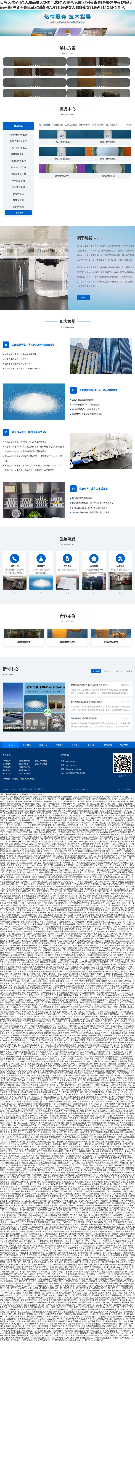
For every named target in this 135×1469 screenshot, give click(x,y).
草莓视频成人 (106, 979)
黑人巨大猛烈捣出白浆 (61, 1180)
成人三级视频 (92, 967)
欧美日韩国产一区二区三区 (114, 1076)
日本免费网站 (11, 1459)
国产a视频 (68, 1199)
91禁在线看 (43, 1395)
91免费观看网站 (77, 1442)
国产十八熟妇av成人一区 (100, 1102)
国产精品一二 (26, 1008)
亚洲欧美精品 (94, 1194)
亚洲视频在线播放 (80, 1045)
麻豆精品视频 (119, 1294)
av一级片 (56, 1213)
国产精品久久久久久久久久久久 (62, 1008)
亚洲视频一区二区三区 (85, 958)
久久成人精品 (52, 1343)
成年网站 (21, 1414)
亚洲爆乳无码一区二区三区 (95, 1031)
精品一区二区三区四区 (87, 1419)
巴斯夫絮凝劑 (24, 887)
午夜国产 (61, 1445)
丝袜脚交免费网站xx (126, 998)
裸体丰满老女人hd (104, 1083)
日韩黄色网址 (12, 1104)
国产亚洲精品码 (40, 1060)
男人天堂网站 (20, 1440)
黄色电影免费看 (47, 1133)
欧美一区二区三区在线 (10, 1362)
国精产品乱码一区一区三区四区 (121, 963)
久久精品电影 (69, 1149)
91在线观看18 (100, 996)
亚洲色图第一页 (101, 1197)
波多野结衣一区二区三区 (13, 1142)
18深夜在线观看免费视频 (122, 1083)
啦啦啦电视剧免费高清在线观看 (13, 1454)
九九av (33, 1140)
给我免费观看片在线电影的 (116, 1230)
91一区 (84, 1466)
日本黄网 (95, 1272)
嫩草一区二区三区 (59, 1433)
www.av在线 (79, 1043)
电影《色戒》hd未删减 (46, 1100)
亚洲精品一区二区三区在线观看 (18, 1090)
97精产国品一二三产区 (62, 1045)
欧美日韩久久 (14, 1218)
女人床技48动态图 (77, 1090)
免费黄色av (52, 960)
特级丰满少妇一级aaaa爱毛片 (38, 998)
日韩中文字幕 (76, 1282)
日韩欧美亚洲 (122, 1388)
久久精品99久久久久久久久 (100, 1074)
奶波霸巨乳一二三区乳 (80, 1315)
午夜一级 (131, 1211)
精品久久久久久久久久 (12, 1431)
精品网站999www (108, 1341)
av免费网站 (59, 967)
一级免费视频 (49, 979)
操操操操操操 (50, 1256)
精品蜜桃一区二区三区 (115, 1026)
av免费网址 (43, 1381)
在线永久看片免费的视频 (103, 1003)
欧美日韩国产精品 (21, 1123)
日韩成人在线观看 (44, 1045)
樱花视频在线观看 (86, 1097)
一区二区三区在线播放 (39, 1409)
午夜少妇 (60, 1067)
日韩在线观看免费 (127, 1360)
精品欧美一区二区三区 (111, 1130)
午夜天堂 (86, 1029)
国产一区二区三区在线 (98, 982)
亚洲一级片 (105, 1194)
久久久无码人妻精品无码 (107, 998)
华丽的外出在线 (121, 1086)
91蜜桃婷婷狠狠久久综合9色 (86, 1369)
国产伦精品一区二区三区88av (19, 1438)
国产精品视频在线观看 (16, 1237)
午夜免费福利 (114, 967)
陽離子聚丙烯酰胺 (41, 883)
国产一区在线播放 (33, 1298)
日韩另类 (107, 1100)
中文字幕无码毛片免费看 (22, 993)
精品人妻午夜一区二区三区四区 (35, 1421)
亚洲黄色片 (15, 1161)
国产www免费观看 (12, 1164)
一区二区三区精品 (101, 1173)
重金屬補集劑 (8, 895)
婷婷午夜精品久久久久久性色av (94, 1164)
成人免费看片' (9, 991)
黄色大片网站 (6, 1298)
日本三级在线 (49, 1428)
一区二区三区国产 (48, 1107)
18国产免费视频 (32, 1114)
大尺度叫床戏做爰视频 (118, 1197)
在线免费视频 (55, 1135)
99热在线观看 (127, 1348)
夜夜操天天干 (6, 1315)
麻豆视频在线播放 (112, 1109)
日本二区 (70, 1069)
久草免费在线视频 (49, 1069)
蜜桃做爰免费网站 (20, 1220)
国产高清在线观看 (69, 963)
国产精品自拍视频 (117, 958)
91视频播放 (68, 1440)
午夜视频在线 (81, 1038)
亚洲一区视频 (25, 1265)
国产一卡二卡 (43, 1029)
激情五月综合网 (113, 989)
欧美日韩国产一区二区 (101, 965)
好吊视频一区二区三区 (125, 1341)
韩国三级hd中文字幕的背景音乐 (40, 1369)
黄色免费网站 (86, 1251)
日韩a (17, 1005)
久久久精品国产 (51, 1279)
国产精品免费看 (36, 1123)
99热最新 (53, 1449)
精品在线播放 (106, 1464)
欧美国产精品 (6, 1000)
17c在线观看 (32, 1029)
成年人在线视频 (111, 1138)
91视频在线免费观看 (34, 1012)
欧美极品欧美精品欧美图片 (81, 1057)
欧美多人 (83, 1078)
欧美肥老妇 (72, 1253)
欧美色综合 (19, 1428)
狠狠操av (78, 1062)
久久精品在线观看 (78, 1166)
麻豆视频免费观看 (20, 1130)
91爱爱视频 (51, 1010)
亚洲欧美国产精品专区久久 (68, 970)
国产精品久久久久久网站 (17, 1017)
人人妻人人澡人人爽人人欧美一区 (38, 1244)
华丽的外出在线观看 (11, 1048)
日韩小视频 (59, 1060)
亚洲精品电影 (85, 1265)
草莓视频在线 (123, 1090)
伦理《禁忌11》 (60, 1031)
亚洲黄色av (87, 1336)
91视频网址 (124, 1428)
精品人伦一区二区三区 (46, 1225)
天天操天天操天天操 (17, 963)
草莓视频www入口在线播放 (23, 1331)
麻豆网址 (24, 1353)
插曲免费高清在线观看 (100, 1062)
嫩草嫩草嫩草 (128, 1069)
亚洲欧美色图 (25, 1346)
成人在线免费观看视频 (53, 937)
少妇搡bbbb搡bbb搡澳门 (121, 1100)
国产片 (86, 1357)
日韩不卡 (70, 1107)
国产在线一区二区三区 (95, 1185)
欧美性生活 (67, 1208)
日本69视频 (97, 1081)
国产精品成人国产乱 (17, 998)
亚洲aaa (17, 958)
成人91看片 (5, 1071)
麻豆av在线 (126, 1005)
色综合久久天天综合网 (66, 1268)
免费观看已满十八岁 (67, 958)
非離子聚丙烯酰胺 (25, 899)
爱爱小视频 (60, 979)
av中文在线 (128, 1279)
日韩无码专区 (73, 1329)
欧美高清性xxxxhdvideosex (114, 1000)
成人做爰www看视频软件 (43, 1383)
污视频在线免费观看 (81, 1010)
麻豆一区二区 (30, 1034)
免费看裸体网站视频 (77, 1239)
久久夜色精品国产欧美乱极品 (39, 1187)
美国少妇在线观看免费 (89, 1426)
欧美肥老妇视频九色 (8, 1372)
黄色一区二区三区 (96, 1230)
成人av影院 (84, 1121)
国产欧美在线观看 (48, 1119)
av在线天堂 (49, 1461)
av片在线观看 (18, 1019)
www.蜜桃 (66, 1116)
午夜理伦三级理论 (57, 1452)
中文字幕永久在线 (35, 979)
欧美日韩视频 (109, 1305)
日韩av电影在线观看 (64, 1294)
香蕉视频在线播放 (50, 1086)
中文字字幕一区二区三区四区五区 (107, 953)
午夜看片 (123, 982)
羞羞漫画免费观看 (56, 1395)
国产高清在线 (16, 1466)
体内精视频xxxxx (28, 1128)
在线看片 (77, 1294)
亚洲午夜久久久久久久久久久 (40, 1178)
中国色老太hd (113, 1128)
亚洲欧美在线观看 (25, 1083)
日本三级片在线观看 (54, 1305)
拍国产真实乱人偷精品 (52, 1149)
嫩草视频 (128, 1145)
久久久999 (43, 1074)
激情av (96, 1190)
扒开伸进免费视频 (102, 1015)
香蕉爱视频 (103, 1180)
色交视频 (10, 1296)
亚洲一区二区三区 (81, 1005)
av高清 (129, 1291)
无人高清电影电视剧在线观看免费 (39, 1019)
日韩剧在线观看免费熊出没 (83, 1048)
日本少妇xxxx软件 (21, 1343)
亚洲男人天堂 (82, 1268)
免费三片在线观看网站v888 (115, 1308)
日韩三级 (96, 1256)
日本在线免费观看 (110, 974)
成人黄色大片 (51, 1379)
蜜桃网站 (34, 1334)
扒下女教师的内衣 (46, 1275)
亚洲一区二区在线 (77, 1327)
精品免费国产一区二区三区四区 (106, 993)
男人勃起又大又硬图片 (96, 1178)
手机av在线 (102, 1237)
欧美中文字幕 (64, 1057)
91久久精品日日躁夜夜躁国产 (62, 1012)
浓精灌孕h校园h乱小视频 (105, 1159)
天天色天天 (127, 1284)
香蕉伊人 (14, 1223)
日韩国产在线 (75, 1088)
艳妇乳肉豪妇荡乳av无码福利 (100, 1298)
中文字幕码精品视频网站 (83, 977)
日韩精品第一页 (35, 1220)
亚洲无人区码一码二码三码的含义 (103, 1303)
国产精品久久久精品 (66, 1298)
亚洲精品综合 (37, 1052)
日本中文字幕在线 (93, 1090)
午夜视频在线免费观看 (66, 1119)
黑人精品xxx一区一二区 (107, 1135)
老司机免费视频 (52, 1317)
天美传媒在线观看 (95, 1038)
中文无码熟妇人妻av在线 (100, 1005)
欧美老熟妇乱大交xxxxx (97, 1239)
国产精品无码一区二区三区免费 (20, 989)
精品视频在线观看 (108, 1045)
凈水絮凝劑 (7, 887)
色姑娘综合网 (63, 1454)
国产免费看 (48, 1005)
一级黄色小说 (88, 1064)
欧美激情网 (100, 1312)
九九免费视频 (85, 1133)
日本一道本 (37, 1447)
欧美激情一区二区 (78, 1152)
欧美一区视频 (94, 1045)
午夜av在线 (33, 1242)
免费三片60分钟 (80, 1201)
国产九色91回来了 (19, 1357)
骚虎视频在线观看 (64, 1230)
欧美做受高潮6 (44, 1296)
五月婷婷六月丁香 (121, 1161)
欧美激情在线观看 (39, 1038)
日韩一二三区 (38, 1000)
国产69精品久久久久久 (34, 1156)
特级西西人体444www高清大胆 (118, 1227)
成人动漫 (99, 1374)
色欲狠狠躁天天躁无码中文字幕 (96, 1322)
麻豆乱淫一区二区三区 (64, 1041)
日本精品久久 (113, 1296)
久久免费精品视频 (20, 1315)
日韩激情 (84, 1353)
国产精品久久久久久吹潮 (102, 1145)
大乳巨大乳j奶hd (117, 1277)
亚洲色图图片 (71, 1067)
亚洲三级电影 (53, 1173)
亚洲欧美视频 (36, 1071)
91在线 (109, 1419)
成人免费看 (123, 1114)
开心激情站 (83, 1126)
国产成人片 (112, 1239)
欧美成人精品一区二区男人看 (26, 986)
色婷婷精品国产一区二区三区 (56, 1090)
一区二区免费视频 (62, 986)
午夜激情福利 (73, 1133)
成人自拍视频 (6, 1019)
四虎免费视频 (96, 1192)
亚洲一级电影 (30, 1225)
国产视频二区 (39, 1305)
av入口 (104, 1128)
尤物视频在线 (20, 1062)
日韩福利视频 (28, 977)
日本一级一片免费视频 (19, 1071)
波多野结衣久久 (6, 1393)
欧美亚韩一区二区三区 (69, 1251)
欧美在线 (119, 1343)
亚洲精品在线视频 (35, 1190)
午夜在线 (75, 1145)
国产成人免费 (98, 1088)
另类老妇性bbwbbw (27, 1081)
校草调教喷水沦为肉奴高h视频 (33, 1015)
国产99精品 (59, 1393)
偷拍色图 (115, 1182)
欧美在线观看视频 (51, 1043)
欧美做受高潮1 (7, 1343)
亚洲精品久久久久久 (123, 1338)
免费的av (99, 1034)
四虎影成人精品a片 (47, 1145)
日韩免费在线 (19, 1298)
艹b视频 (111, 1041)
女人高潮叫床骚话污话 (114, 1012)
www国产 (113, 1390)
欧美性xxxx (116, 1074)
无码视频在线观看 (106, 1086)
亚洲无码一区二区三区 (104, 1104)
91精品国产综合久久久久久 (47, 1291)
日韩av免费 (29, 1428)
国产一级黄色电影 (64, 1263)
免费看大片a (53, 1435)
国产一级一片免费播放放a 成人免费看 (20, 1100)
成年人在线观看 (26, 1055)
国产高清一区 (104, 1019)
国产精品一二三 (11, 1346)
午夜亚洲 (106, 1067)
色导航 (119, 1204)
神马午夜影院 (85, 1227)
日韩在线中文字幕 (12, 1128)
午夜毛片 (20, 1348)
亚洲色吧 (48, 1190)
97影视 (8, 1331)
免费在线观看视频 (82, 1457)
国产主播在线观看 (37, 1230)
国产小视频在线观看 (81, 1071)
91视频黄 (88, 1003)
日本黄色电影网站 (36, 1353)
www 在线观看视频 (38, 1036)
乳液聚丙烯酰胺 (25, 891)
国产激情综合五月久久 (36, 1102)
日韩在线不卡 (12, 1294)
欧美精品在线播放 (32, 1171)
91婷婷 (18, 1447)
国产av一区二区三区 (8, 1414)
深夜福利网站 (64, 1095)
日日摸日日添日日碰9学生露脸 (85, 1263)
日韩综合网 (44, 1211)
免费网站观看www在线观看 (110, 1372)
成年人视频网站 (110, 1081)
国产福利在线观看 (7, 1211)
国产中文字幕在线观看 (82, 1208)
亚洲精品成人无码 (71, 1121)
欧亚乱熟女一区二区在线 (52, 982)
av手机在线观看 (11, 1043)
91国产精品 (34, 1336)
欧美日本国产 (22, 1242)
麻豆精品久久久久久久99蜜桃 (115, 1052)
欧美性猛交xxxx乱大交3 (49, 1334)
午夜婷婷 (48, 1123)
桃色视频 (19, 1034)
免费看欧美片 (72, 1246)
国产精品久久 (97, 1052)
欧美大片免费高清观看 (24, 1272)
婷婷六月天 (113, 982)
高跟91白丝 (123, 1060)
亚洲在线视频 (127, 1017)
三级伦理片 (27, 1050)
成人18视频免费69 (47, 986)
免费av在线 (127, 1204)
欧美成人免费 (38, 1090)
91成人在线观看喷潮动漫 (48, 1405)
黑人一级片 (24, 1192)
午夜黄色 (125, 1367)
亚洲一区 (90, 996)
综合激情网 (92, 1078)
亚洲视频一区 (79, 1142)
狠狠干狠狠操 (78, 1114)
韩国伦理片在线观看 (12, 1022)
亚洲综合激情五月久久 (39, 1364)
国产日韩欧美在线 (30, 1109)
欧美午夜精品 (104, 1140)
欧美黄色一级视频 (49, 1298)
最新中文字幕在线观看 (69, 1265)
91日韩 (114, 1440)
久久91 (88, 1327)
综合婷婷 (105, 1327)
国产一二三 (44, 1449)
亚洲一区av (55, 1348)
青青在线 (32, 1294)
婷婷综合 (13, 1086)
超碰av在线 (114, 1126)
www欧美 (87, 1062)
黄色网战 (38, 982)
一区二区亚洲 (6, 1251)
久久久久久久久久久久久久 (112, 1256)
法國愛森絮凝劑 (25, 883)
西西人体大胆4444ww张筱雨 (50, 974)
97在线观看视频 (38, 1346)
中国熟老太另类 (95, 1447)
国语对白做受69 (121, 1147)
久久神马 (38, 1197)
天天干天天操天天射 (113, 1284)
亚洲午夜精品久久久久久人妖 (80, 993)
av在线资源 (59, 1232)
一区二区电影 (120, 1355)
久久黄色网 (123, 1138)
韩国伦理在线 (101, 1041)
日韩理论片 (41, 1286)
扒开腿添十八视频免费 (124, 1071)
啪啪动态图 (65, 1315)
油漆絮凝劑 (7, 891)
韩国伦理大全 (99, 1253)
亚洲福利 (36, 1133)
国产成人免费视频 (110, 1457)
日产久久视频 (88, 1282)
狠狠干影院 (33, 1239)
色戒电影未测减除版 (108, 1190)
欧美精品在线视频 (99, 1249)
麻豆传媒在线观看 (103, 1093)
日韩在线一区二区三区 (41, 965)
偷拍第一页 (51, 1230)
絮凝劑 (15, 905)
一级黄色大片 (67, 1348)
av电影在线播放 (87, 1147)
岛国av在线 (129, 1277)
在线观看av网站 (80, 1194)
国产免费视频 (94, 1421)
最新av (46, 1012)
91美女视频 (77, 998)
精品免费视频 (49, 1052)
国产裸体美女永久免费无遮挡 (96, 1324)
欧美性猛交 (87, 1168)
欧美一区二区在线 (44, 1034)
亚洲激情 (9, 1123)
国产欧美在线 (127, 1055)
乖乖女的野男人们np (107, 1204)
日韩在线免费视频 (74, 1064)
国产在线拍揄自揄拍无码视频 (31, 1159)
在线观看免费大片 (41, 993)
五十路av (7, 1449)
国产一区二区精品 (108, 1029)
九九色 (93, 1121)
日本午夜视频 (26, 1350)
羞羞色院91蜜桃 (105, 1268)
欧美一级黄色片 (50, 1095)
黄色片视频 (10, 1012)
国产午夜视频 (73, 1086)
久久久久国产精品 (125, 1135)
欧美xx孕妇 (56, 1216)
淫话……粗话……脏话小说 (27, 1263)
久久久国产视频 (59, 1244)
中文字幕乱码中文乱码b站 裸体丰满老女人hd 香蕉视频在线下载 (65, 1249)
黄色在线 (78, 974)
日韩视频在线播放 (20, 1178)
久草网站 (4, 1260)
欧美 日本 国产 (57, 1277)
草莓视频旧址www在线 (96, 1364)
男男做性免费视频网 (41, 1050)
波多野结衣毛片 (79, 1234)
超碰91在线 (103, 967)
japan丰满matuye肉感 (30, 1088)
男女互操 (32, 1017)
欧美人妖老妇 (6, 1279)
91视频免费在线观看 (68, 1206)
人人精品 (50, 1036)
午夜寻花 (99, 1305)
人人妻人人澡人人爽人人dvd (61, 1201)
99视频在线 (24, 1308)
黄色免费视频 (102, 960)
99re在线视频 (123, 1324)
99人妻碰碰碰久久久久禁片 (34, 1402)
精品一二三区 (66, 1123)
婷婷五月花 (77, 1192)
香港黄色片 (89, 1015)
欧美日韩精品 (47, 1407)
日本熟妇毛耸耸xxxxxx (57, 1083)
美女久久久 (93, 1008)
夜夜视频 (59, 1121)
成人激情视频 (125, 993)
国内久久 (114, 1060)
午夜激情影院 (41, 1246)
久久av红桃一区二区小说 (30, 984)
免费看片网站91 (33, 1119)
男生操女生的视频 (36, 1175)
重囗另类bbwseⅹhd (20, 1360)
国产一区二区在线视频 (67, 1156)
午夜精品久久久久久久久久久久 (34, 1173)
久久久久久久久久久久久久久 (51, 1237)
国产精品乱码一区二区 (61, 965)
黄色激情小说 (81, 1149)
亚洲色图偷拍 (73, 1244)
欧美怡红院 (8, 1114)
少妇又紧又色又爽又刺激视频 (64, 984)
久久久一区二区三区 (101, 1156)
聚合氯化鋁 (7, 899)
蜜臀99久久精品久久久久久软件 (57, 1159)
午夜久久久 (118, 1459)
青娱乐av (122, 1024)
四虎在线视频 (35, 1069)
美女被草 (115, 1360)
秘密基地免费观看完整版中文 (102, 1343)
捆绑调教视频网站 (63, 1145)
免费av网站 (26, 1048)
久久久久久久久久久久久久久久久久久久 (101, 1114)
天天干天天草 (24, 1232)
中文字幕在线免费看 (60, 1034)
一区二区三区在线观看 (28, 967)
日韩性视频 (13, 1069)
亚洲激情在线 (92, 1142)
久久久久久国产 (48, 1227)
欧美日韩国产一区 (51, 1331)
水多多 (99, 1050)
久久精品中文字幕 (102, 1055)
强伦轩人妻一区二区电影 (63, 1017)
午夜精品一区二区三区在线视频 (115, 970)
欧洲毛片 (16, 1286)
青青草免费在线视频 (47, 1263)
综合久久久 (33, 1315)
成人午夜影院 (85, 1388)
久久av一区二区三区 (45, 991)
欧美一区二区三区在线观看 (14, 1154)
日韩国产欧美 (78, 1128)
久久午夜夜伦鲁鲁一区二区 (14, 1029)
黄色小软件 (118, 1145)
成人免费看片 (112, 1461)
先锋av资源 (73, 1097)
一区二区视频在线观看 (51, 963)
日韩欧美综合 (110, 1376)
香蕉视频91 (53, 1038)
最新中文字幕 (122, 1159)
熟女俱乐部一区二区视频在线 (59, 1048)
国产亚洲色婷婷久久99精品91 (75, 1320)
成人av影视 (27, 1383)
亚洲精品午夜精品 (60, 1138)
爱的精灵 (128, 1107)
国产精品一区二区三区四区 (99, 1201)
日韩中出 (86, 1192)
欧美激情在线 (96, 1010)
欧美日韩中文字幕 (43, 1442)
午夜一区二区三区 (7, 960)
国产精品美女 (54, 1128)
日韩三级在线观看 (97, 1329)
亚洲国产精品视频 (115, 1237)
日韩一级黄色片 (122, 1433)
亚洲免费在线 (61, 1428)
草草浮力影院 (41, 1322)
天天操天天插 (94, 1182)
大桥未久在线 (21, 991)
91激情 (54, 970)
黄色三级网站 (94, 1341)
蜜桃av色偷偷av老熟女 (71, 1466)
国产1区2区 (112, 1142)
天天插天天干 (86, 1145)
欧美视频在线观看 (47, 1024)
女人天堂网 (8, 1050)
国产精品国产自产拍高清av (89, 1154)
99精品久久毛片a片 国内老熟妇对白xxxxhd (78, 1135)
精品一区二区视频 (127, 1296)
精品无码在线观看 (89, 1161)
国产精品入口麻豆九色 (37, 1130)
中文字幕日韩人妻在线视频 (66, 1024)
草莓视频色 (78, 1199)
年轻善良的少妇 (6, 1244)
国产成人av (123, 1156)
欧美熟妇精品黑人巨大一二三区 (73, 1178)
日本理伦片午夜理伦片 (9, 1057)
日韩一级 (30, 1223)
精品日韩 (67, 1192)
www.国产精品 (23, 1270)
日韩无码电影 (6, 965)
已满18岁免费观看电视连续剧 (75, 1447)
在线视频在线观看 (124, 1095)
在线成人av (73, 1154)
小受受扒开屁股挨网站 (18, 1256)
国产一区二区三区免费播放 (26, 1180)
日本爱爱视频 (44, 1289)
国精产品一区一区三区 (66, 1225)
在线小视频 (51, 1268)
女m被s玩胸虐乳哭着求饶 (45, 1272)
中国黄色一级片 (6, 986)
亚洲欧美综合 (54, 1251)
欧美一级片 (46, 984)
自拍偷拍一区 (105, 1223)
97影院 (130, 1320)
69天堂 (24, 1234)
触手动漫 (124, 1393)
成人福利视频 (23, 1230)
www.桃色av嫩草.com (63, 1275)
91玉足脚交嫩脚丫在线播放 (36, 1067)
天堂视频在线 (27, 1457)
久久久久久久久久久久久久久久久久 (97, 1216)
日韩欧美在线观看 (92, 1128)
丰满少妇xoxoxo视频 (107, 1008)
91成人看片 (53, 1381)
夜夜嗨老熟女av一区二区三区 (35, 1182)
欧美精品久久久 (117, 1140)
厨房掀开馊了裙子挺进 (79, 972)
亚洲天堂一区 (64, 1026)
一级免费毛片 (110, 1095)
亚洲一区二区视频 (7, 1074)
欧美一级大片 (20, 1381)
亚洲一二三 (20, 1012)
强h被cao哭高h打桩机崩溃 (38, 972)
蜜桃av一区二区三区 (115, 1364)
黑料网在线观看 (105, 1043)
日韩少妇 (62, 1086)
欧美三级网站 (96, 1457)
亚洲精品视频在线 (80, 1123)
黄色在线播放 (76, 1357)
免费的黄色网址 (19, 1119)
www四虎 (55, 1372)
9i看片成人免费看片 (11, 1173)
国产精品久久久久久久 (22, 1000)
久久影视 (22, 1223)
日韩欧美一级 (81, 1008)
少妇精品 (122, 974)
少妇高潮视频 (98, 1168)
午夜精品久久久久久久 (77, 1374)
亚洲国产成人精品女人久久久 (26, 1393)
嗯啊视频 (66, 1216)
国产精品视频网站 (32, 1227)
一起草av (11, 1348)
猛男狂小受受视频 (110, 1010)
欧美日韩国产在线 (78, 1364)
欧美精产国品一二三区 (96, 1461)
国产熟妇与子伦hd (110, 1447)
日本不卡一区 (121, 1305)
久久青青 (96, 1388)
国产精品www (116, 1078)
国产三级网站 (72, 979)
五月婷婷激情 (23, 1076)
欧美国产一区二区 (20, 1041)
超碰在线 (65, 1438)
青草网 (13, 1310)
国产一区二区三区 (42, 1223)
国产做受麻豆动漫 (121, 1213)
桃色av (11, 1024)
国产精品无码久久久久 (101, 1251)
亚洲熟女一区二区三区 (44, 977)
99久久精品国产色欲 (19, 1064)
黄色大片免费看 (66, 1043)
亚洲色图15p (123, 1190)
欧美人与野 (75, 1026)
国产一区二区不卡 (81, 1433)
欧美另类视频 (11, 1052)
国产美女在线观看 (44, 1140)
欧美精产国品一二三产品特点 (107, 1097)
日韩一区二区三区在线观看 (27, 1211)
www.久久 (68, 1187)
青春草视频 (69, 1369)
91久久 (67, 1060)
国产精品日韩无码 (37, 1343)
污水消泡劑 (7, 883)
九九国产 (88, 1187)
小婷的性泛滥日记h (79, 1402)
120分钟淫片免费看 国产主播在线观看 (60, 1081)
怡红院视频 (53, 1064)
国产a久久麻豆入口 (121, 1260)
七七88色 (32, 991)
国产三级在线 (101, 1244)
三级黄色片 (128, 1064)
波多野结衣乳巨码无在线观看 (82, 1034)
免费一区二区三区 (98, 1242)
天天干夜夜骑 (71, 1093)
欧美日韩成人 (104, 1078)
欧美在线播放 (55, 1164)
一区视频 (52, 1067)
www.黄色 (88, 1130)
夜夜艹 (32, 1192)
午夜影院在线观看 (16, 1026)
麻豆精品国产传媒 (113, 1057)
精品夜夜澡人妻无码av (37, 1064)
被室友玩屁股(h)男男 (26, 1442)
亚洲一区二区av (11, 1232)
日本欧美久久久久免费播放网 (73, 1213)
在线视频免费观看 (64, 1010)
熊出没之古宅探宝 (88, 1036)
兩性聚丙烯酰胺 (25, 895)
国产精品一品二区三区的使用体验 (48, 989)
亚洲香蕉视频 (102, 1112)
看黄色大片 (117, 979)
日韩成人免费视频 (50, 1071)
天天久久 (101, 1419)
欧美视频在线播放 (34, 1213)
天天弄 (56, 1178)
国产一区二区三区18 (27, 1194)
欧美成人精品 (18, 1275)
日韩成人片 (81, 1431)
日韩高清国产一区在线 (74, 1171)
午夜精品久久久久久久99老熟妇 (33, 1010)
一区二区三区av (89, 998)
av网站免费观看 (124, 1409)
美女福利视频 (118, 1275)
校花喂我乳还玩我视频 (92, 1286)
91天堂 (117, 1003)
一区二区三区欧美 (42, 1277)
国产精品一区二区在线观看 (32, 1204)
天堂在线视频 (22, 960)
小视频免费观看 (126, 1182)
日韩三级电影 (79, 1275)
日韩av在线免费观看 (60, 1341)
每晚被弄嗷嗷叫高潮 (48, 1088)
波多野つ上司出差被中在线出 (112, 1310)
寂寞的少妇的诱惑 (52, 1175)
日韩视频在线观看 (32, 1121)
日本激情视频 (11, 1208)
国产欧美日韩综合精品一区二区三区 (35, 1216)
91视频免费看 (119, 1291)
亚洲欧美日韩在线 (44, 1017)
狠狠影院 (55, 1282)
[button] (68, 97)
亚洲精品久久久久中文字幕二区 (87, 1017)
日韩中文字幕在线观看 (73, 1003)
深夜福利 (91, 1374)
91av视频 (53, 948)
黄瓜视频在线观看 (85, 1253)
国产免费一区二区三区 (31, 1107)
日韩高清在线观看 (46, 967)
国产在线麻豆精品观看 (93, 986)
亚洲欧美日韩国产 (54, 1102)
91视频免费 (64, 1435)
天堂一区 (15, 984)
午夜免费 (67, 998)
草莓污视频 (68, 1270)
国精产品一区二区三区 (57, 1182)
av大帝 (71, 1272)
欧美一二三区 (39, 1055)
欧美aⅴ (12, 1190)
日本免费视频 (118, 1225)
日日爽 (127, 1275)
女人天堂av (76, 1289)
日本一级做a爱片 (114, 1031)
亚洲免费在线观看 (102, 1064)
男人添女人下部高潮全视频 (95, 1296)
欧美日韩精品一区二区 (84, 1069)
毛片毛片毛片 (65, 1173)
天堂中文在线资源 (16, 1277)
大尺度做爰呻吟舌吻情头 (20, 1133)
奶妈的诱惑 (78, 1348)
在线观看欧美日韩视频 (63, 991)
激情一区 (62, 1064)
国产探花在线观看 (34, 963)
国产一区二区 (111, 1152)
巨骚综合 (129, 958)
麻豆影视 (82, 1156)
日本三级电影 (46, 1270)
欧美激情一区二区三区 (27, 1199)
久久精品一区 (68, 989)
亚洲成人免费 (18, 1253)
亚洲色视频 (74, 1078)
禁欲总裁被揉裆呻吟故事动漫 (15, 972)
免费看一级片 (62, 1147)
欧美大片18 (9, 1464)
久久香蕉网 (39, 1457)
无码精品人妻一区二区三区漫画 (22, 1282)
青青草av (51, 1246)
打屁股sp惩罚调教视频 (123, 1405)
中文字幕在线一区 (78, 1461)
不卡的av (110, 1400)
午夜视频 (116, 1251)
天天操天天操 (77, 1060)
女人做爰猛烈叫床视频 (21, 1038)
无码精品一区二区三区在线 (71, 1317)
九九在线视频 (114, 1180)
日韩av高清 (98, 1000)
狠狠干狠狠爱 (76, 1055)
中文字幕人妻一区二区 (36, 1166)
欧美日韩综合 (16, 1383)
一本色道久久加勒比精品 (85, 989)
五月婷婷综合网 (35, 970)
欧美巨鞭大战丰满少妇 (52, 1197)
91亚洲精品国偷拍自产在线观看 (121, 1208)
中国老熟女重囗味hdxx (26, 1208)
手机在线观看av (50, 1156)
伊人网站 (37, 1350)
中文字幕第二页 (109, 1431)
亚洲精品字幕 (119, 1216)
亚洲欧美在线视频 (80, 1230)
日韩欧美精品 (107, 1154)
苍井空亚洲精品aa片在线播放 (29, 1301)
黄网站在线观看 (69, 1050)
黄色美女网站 (77, 986)
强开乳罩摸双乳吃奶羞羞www (45, 1218)
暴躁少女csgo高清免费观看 (98, 1277)
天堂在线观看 (63, 1088)
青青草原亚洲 (105, 1440)
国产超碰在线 (59, 1093)
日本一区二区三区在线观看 (14, 1060)
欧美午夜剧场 (91, 1237)
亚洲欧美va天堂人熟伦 (25, 1412)
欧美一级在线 (125, 1034)
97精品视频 (108, 1459)
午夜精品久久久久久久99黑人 (64, 1190)
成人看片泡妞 (59, 1019)
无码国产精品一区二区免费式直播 (62, 1074)
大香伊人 (95, 1440)
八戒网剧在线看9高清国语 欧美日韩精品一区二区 (46, 1414)
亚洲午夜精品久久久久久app (45, 1057)
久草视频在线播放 (50, 1076)
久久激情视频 (128, 979)
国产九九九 (10, 1034)
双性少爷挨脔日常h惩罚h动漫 (102, 1433)
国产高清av (84, 1291)
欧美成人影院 (63, 1055)
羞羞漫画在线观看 (105, 1161)
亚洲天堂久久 (49, 1232)
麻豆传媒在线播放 (92, 1171)
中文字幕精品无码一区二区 (33, 1431)
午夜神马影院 (87, 1452)
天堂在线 (119, 977)
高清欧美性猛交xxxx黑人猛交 (107, 1423)
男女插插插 (31, 1045)
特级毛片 (95, 1225)
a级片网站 (14, 1010)
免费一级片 (56, 1116)
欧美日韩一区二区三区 (63, 1142)
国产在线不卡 (64, 1343)
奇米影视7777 (11, 1078)
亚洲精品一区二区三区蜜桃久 (19, 1003)
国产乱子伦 (130, 1310)
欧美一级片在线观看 (33, 1026)
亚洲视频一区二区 (62, 1166)
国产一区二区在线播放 (34, 1152)
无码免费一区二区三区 (61, 1140)
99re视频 (39, 1423)
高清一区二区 (57, 1400)
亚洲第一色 (122, 1081)
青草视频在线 (100, 1452)
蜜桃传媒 (35, 1265)
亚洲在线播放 (119, 1445)
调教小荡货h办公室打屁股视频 (84, 1180)
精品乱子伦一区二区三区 (75, 967)
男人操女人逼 (80, 953)
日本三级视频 (112, 1312)
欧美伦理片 (31, 1154)
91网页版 (120, 1008)
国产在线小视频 (37, 1260)
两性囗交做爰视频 (99, 1133)
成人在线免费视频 (55, 1003)
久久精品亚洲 (36, 1076)
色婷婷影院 (43, 1104)
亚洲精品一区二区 (101, 1060)
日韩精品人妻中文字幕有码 (34, 1147)
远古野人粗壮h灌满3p (99, 1390)
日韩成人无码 (83, 984)
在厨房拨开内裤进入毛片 (77, 1182)
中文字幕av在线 (98, 1227)
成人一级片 (122, 1152)
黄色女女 (83, 1116)
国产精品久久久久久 (81, 1440)
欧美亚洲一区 (23, 1036)
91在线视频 (105, 1182)
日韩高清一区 (122, 1397)
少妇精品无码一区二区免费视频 (51, 1199)
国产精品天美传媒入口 (48, 996)
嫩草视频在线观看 (40, 1112)
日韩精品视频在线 (85, 1190)
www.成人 (107, 1428)
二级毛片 (48, 1152)
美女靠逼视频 (94, 1310)
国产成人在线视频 (64, 1303)
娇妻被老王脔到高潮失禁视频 (28, 1093)
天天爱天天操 (52, 1015)
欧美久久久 (54, 1421)
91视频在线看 (12, 1192)
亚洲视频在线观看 (63, 1234)
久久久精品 (50, 1310)
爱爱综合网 (33, 1395)
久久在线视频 (75, 1029)
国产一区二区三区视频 (71, 1164)
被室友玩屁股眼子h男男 (47, 1154)
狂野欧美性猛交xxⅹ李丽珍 (100, 1123)
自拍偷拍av (32, 974)
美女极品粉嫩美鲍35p (9, 1095)
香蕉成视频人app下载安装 (60, 1409)
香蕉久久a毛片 (77, 1015)
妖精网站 (43, 1003)
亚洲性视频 (29, 1277)
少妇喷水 (131, 1036)
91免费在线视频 (45, 1180)
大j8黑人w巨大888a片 (69, 1204)
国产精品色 (117, 1272)
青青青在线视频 (61, 1239)
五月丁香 (110, 1386)
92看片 (100, 1350)
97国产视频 (86, 1088)
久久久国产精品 (116, 1438)
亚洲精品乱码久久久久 (69, 1353)
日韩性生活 (60, 1383)
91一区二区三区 (54, 1466)
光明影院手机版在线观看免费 (26, 1024)
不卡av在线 (24, 1069)
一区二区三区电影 (75, 1130)
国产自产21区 (6, 1119)
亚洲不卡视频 (14, 1317)
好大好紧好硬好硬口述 (59, 1029)
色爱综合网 (126, 1180)
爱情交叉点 (17, 977)
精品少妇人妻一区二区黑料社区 (115, 972)
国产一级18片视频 (50, 1026)
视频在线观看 (90, 960)
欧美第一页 (55, 1022)
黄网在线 (103, 963)
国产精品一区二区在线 (92, 1362)
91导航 (27, 1149)
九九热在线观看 (11, 1194)
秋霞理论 (118, 1270)
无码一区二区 (108, 1050)
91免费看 (30, 1246)
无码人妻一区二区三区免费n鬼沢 (25, 1449)
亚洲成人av (114, 960)
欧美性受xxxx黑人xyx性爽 (71, 1322)
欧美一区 (110, 977)
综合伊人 (46, 970)
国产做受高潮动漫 (127, 1322)
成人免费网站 (81, 1301)
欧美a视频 (43, 960)
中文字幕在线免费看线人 (84, 1107)
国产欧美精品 (127, 1022)
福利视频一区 (45, 1329)
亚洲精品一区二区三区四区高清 (92, 1024)
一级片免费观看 (42, 1206)
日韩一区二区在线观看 (36, 1126)
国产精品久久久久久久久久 (122, 1194)
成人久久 (6, 984)
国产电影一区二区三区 (82, 1000)
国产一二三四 (66, 1367)
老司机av (35, 1048)
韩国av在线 (31, 1201)
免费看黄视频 (19, 1114)
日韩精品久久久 (90, 1199)
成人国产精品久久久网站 (24, 1206)
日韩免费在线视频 (106, 1263)
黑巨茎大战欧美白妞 (15, 1152)
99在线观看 (33, 960)
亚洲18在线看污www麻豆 (82, 1173)
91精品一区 (115, 1055)
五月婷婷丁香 (78, 1367)
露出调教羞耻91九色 (107, 1369)
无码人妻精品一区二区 (59, 972)
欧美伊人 (108, 1260)
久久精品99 (124, 1126)
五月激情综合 (56, 1050)
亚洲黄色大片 (123, 1239)
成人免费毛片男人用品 (115, 996)
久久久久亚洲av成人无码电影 (109, 1346)
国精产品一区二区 (121, 986)
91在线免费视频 (17, 1156)
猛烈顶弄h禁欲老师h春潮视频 (96, 1334)
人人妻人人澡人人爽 (48, 1114)
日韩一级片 (13, 967)
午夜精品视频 (27, 958)
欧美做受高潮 (74, 1083)
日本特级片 (85, 970)
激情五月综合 (85, 1308)
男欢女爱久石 (103, 1036)
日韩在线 (129, 1178)
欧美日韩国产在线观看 (16, 1201)
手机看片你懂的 (96, 1100)
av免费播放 (104, 984)
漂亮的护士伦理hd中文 (95, 1152)
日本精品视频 (23, 1379)
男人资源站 (97, 1428)
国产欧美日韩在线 (97, 991)
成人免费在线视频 (110, 1454)
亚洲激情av (57, 1270)
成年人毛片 (96, 970)
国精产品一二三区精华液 (56, 1253)
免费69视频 (127, 1272)
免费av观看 (47, 1220)
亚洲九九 (40, 1081)
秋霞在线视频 (53, 1312)
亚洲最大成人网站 (52, 1000)
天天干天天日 (69, 982)
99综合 (109, 991)
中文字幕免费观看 (82, 1272)
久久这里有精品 (24, 1052)
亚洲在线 (62, 1069)
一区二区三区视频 (107, 1388)
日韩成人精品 (14, 1008)
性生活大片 (108, 986)
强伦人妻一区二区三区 (21, 965)
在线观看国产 (11, 1461)
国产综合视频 (116, 1064)
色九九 (19, 1145)
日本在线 (81, 1050)
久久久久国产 (111, 1024)
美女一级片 (90, 1305)
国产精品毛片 (6, 1239)
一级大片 (20, 1423)
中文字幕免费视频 (31, 996)
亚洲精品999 (82, 1074)
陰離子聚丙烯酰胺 (41, 887)
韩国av (59, 1100)
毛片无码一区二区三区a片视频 (65, 1220)
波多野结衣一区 (116, 1173)
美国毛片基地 (124, 1166)
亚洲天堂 (22, 1097)
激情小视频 (94, 984)
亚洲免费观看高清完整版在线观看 (36, 1022)
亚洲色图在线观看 (91, 1348)
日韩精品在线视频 (124, 1350)
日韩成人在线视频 (111, 1034)
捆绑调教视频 (113, 1244)
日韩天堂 (117, 1154)
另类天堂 (50, 1166)
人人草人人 (110, 1218)
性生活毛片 (18, 1244)
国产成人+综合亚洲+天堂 (71, 1022)
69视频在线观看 (19, 1279)
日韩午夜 (102, 1142)
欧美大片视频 (16, 1109)
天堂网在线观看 (102, 958)
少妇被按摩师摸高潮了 (63, 1005)
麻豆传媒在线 (22, 1138)
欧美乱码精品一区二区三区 (121, 984)
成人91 (23, 1246)
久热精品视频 (123, 1142)
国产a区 (75, 1426)
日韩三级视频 (62, 1272)
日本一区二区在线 (76, 1138)
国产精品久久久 (75, 1336)
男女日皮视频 (64, 1015)
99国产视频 (109, 1442)
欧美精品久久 (76, 1279)
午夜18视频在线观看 (58, 993)
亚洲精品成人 (73, 1428)
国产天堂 (96, 1445)
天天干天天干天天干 (61, 1152)
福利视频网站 (80, 1400)
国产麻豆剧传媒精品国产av (16, 970)
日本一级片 (72, 1419)
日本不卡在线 (78, 960)
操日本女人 (78, 1187)
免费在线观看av (118, 1187)
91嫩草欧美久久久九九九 (42, 1438)
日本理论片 (61, 1246)
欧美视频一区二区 (96, 1012)
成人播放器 (76, 965)
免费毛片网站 (78, 1324)
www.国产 (61, 1211)
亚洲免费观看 (21, 979)
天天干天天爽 (108, 1355)
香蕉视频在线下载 (21, 1135)
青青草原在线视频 (94, 1220)
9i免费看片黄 (81, 1119)
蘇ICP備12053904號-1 (80, 915)
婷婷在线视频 (68, 1197)
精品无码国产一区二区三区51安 (117, 1038)
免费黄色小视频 (35, 1357)
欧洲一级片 (54, 1412)
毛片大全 (90, 1234)
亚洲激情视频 (80, 1109)
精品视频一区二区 (109, 1090)
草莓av (65, 1102)
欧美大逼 (80, 1305)
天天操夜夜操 (113, 1426)
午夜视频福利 (104, 1022)
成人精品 (116, 991)
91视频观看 (81, 1277)
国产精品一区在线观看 (92, 974)
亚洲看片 (14, 1308)
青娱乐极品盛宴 (82, 1012)
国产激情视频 (100, 977)
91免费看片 (101, 989)
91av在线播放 (114, 1112)
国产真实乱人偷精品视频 (79, 1102)
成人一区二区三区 (61, 1078)
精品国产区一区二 (71, 1227)
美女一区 (48, 1138)
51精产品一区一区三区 (110, 1017)
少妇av (43, 1048)
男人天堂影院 (83, 1211)
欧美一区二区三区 (112, 1088)
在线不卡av (85, 1052)
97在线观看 (69, 1457)
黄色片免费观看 (46, 1078)
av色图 (45, 1135)
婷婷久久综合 (117, 1223)
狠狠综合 (75, 1218)
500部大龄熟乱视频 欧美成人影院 (109, 1107)
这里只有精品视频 (88, 1083)
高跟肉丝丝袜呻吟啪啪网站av (45, 958)
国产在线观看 (6, 1038)
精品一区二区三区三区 (120, 1067)
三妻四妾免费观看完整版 (84, 1041)
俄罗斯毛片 (88, 1060)
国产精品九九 (96, 1071)
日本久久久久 (58, 1171)
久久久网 (115, 965)
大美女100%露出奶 (48, 1284)
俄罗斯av (11, 1447)
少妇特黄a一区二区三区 (96, 1400)
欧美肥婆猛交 (46, 1376)
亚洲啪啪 (88, 1081)
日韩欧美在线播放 (118, 1019)
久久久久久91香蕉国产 (66, 1256)
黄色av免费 (10, 1145)
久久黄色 (82, 1220)
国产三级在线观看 (121, 1289)
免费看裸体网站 (91, 1043)
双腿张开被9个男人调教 (110, 1246)
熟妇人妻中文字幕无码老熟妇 (31, 1043)
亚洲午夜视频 (68, 974)
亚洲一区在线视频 (46, 1041)
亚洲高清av (86, 965)
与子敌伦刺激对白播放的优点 (93, 1026)
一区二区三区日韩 (51, 1353)
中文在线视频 (74, 1147)
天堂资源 (29, 982)
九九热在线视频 (26, 1057)
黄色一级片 (26, 1447)
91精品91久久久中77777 (27, 1310)
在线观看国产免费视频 (18, 1433)
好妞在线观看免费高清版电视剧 (38, 1348)
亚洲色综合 (13, 1055)
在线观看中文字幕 (121, 1381)
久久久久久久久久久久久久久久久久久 (81, 1019)
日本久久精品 (32, 1303)
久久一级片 (94, 1246)
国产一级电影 (42, 1161)
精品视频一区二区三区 (30, 1376)
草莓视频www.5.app (117, 1119)
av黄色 (19, 1182)
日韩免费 (94, 1407)
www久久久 (116, 1022)
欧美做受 (92, 1119)
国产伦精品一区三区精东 (88, 963)
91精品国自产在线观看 (57, 1130)
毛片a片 (50, 1060)
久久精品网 (84, 1372)
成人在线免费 (42, 1201)
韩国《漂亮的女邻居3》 (11, 1312)
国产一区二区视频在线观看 (89, 1206)
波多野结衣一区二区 (66, 1104)
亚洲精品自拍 (108, 1071)
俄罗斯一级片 (27, 1112)
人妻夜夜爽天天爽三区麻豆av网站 (108, 1069)
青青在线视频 (66, 1128)
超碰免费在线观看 (44, 1097)
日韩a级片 (130, 1242)
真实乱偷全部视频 (69, 1390)
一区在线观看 (51, 1055)
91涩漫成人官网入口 (63, 977)
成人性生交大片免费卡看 (88, 1223)
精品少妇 (23, 974)
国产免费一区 (88, 1055)
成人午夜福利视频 (34, 1062)
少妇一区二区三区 (124, 1029)
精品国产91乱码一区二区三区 (12, 982)
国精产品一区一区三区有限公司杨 (73, 1421)
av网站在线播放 (64, 960)
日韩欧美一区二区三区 (64, 1062)
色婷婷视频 (116, 1123)
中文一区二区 (18, 1171)
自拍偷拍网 (27, 927)
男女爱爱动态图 (6, 1452)
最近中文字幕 (21, 1190)
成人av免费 (101, 1279)
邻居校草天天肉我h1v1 (115, 1242)
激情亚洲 (98, 1175)
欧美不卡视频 (36, 1135)
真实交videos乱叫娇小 (122, 1232)
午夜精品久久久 (40, 1083)
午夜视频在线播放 (51, 1204)
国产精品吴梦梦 (127, 1251)
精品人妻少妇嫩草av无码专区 (12, 1067)
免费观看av (110, 1253)
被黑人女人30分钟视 (35, 1279)
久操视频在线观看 (81, 991)
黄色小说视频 (62, 1459)
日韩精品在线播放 (12, 1426)
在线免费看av (103, 1126)
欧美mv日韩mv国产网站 (10, 1350)
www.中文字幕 (95, 972)
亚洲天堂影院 (108, 1362)
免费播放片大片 (64, 1114)
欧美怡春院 (120, 1041)
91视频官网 (31, 1097)
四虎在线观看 (54, 944)
